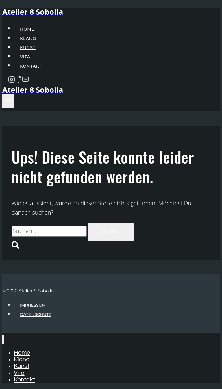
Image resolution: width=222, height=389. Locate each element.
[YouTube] (25, 80)
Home (27, 29)
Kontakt (31, 66)
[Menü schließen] (3, 339)
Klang (28, 38)
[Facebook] (18, 80)
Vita (25, 56)
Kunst (28, 47)
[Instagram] (11, 80)
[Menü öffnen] (8, 101)
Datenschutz (35, 314)
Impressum (33, 305)
